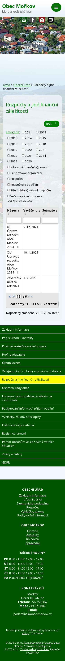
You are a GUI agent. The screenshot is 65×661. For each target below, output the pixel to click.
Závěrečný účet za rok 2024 (14, 284)
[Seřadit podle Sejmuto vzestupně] (44, 213)
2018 (42, 144)
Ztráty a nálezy (12, 454)
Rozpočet (16, 179)
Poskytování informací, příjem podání (28, 408)
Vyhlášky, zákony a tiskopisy (21, 417)
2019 (13, 150)
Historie (32, 531)
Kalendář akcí (50, 20)
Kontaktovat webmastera (38, 642)
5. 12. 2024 (30, 227)
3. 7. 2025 (30, 278)
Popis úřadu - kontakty (17, 338)
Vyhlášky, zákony (32, 511)
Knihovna (32, 539)
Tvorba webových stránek (34, 649)
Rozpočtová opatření (24, 185)
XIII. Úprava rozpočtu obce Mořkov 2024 (13, 237)
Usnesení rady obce (15, 388)
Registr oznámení (14, 433)
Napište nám (24, 20)
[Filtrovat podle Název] (14, 220)
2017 (28, 144)
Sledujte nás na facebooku (32, 20)
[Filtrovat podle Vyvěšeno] (32, 220)
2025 (13, 161)
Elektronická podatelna (18, 425)
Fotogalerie (42, 20)
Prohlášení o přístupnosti (37, 646)
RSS (51, 123)
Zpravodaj (32, 543)
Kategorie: (13, 132)
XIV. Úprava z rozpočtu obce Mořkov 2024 (13, 262)
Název (13, 210)
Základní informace (15, 329)
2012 (42, 132)
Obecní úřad (22, 85)
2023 (28, 156)
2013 (13, 138)
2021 (42, 150)
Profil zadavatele (13, 354)
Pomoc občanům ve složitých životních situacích (28, 444)
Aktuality (32, 535)
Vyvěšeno (31, 210)
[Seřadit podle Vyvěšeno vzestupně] (25, 213)
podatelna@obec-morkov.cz (32, 614)
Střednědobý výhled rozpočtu (30, 190)
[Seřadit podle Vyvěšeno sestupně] (25, 214)
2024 (42, 156)
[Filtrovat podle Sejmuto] (50, 220)
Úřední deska (11, 363)
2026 (28, 161)
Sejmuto (50, 210)
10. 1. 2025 (30, 252)
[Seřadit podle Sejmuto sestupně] (44, 214)
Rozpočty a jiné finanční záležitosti (25, 379)
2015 (42, 138)
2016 (13, 144)
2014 (28, 138)
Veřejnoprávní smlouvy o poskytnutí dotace (25, 198)
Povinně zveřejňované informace (24, 346)
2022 (13, 156)
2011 (28, 132)
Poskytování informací (32, 515)
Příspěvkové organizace (26, 173)
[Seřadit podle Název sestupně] (9, 214)
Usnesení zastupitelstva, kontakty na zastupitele (27, 398)
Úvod (6, 85)
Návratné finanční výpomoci (29, 167)
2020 (28, 150)
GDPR (6, 462)
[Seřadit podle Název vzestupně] (9, 213)
